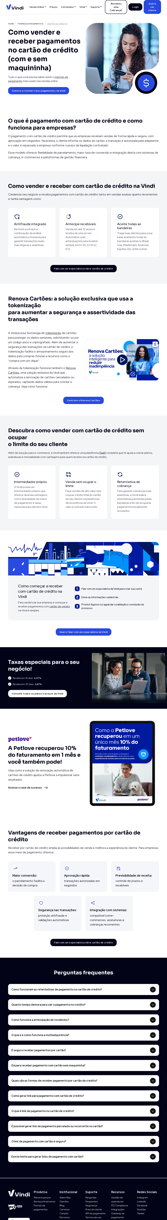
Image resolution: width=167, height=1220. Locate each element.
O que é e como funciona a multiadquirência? (40, 1035)
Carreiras (65, 1209)
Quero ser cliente (152, 7)
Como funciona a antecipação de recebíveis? (40, 1020)
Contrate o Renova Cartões (83, 400)
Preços (53, 6)
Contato (64, 1213)
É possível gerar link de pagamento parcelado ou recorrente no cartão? (57, 1126)
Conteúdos (67, 6)
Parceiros (65, 1217)
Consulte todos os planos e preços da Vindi (37, 693)
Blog (62, 1205)
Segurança (91, 1205)
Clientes (64, 1201)
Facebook (142, 1205)
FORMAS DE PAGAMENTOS (30, 24)
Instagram (142, 1197)
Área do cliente (93, 1209)
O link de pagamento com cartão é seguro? (38, 1141)
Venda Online (36, 6)
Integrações (117, 1209)
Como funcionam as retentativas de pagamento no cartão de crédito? (56, 989)
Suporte (95, 6)
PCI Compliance (119, 1205)
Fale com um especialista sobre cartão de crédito (83, 268)
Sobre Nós (65, 1197)
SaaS (102, 453)
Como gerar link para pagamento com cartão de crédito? (47, 1096)
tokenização (53, 333)
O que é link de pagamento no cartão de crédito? (42, 1111)
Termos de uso (93, 1217)
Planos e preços (42, 1197)
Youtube (141, 1209)
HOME (11, 24)
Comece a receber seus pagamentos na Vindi (38, 90)
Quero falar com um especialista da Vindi (83, 631)
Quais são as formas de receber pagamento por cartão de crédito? (54, 1080)
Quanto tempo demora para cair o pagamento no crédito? (48, 1004)
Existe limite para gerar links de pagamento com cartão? (47, 1156)
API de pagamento (95, 1213)
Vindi (82, 6)
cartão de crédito (59, 606)
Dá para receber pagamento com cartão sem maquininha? (48, 1065)
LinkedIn (141, 1201)
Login (135, 6)
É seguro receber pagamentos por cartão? (38, 1050)
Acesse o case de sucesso (25, 787)
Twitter (140, 1213)
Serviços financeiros (44, 1201)
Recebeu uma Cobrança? (116, 7)
